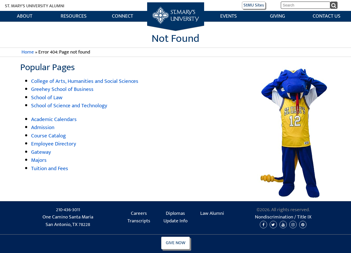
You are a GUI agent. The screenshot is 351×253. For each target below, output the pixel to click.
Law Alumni (212, 213)
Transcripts (138, 221)
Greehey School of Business (62, 89)
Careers (139, 213)
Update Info (175, 221)
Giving (277, 16)
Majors (39, 160)
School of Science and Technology (69, 105)
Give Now (175, 243)
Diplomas (175, 213)
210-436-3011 (68, 210)
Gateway (41, 152)
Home (175, 8)
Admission (42, 127)
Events (228, 16)
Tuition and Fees (49, 168)
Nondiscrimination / (283, 217)
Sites (253, 5)
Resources (74, 16)
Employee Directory (53, 143)
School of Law (46, 97)
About (24, 16)
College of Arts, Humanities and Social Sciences (84, 81)
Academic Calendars (54, 119)
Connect (122, 16)
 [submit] (334, 5)
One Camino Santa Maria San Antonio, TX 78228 (67, 221)
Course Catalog (48, 135)
